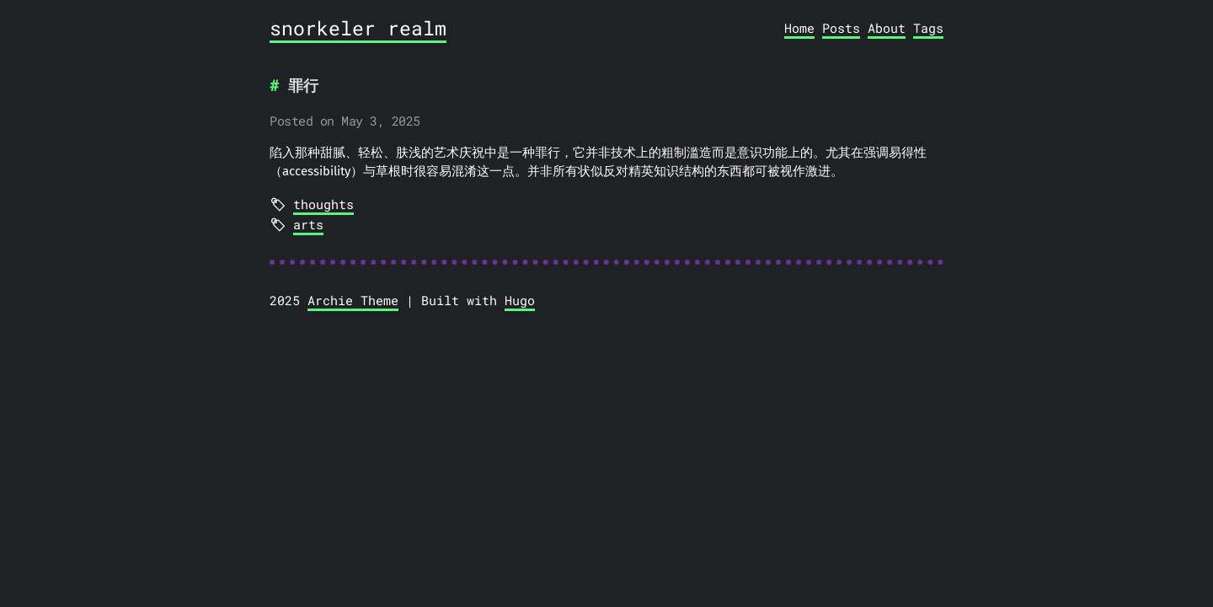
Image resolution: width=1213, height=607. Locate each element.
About (887, 27)
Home (799, 27)
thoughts (323, 204)
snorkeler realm (358, 27)
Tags (928, 27)
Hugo (520, 300)
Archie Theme (352, 300)
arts (308, 224)
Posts (841, 27)
